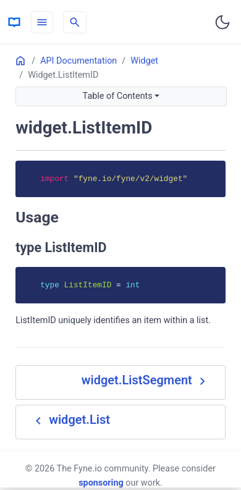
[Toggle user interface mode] (222, 22)
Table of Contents (118, 96)
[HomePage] (14, 22)
